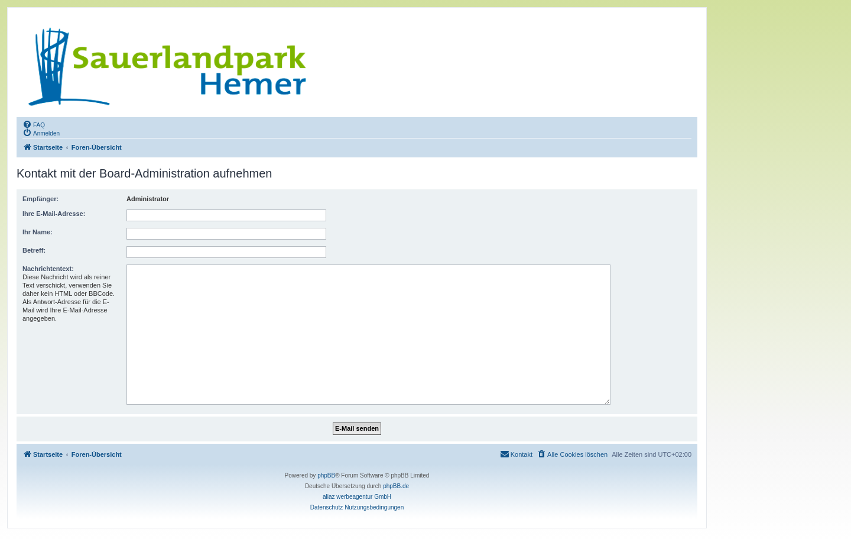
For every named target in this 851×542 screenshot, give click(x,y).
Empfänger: (40, 198)
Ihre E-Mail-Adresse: (53, 213)
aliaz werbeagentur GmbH (357, 496)
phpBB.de (396, 486)
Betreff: (34, 250)
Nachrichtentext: (48, 268)
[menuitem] (33, 124)
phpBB (326, 475)
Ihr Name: (37, 231)
